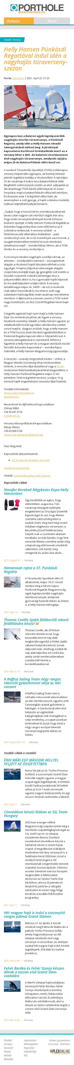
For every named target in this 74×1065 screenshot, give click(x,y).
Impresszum (30, 1040)
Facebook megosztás (16, 468)
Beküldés (8, 1059)
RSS (26, 1055)
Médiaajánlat (31, 1044)
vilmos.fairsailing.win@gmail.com (23, 434)
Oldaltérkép (30, 1051)
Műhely (8, 1055)
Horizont (8, 1048)
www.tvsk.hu (11, 396)
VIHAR (60, 366)
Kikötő (7, 1051)
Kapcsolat (29, 1048)
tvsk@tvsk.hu (12, 415)
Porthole (37, 8)
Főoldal (7, 39)
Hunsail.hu (18, 78)
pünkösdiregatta (24, 475)
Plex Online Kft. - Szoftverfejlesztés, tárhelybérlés (60, 1052)
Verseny (17, 39)
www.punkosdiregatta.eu (19, 393)
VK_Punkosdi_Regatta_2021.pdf (30, 460)
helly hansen (43, 475)
